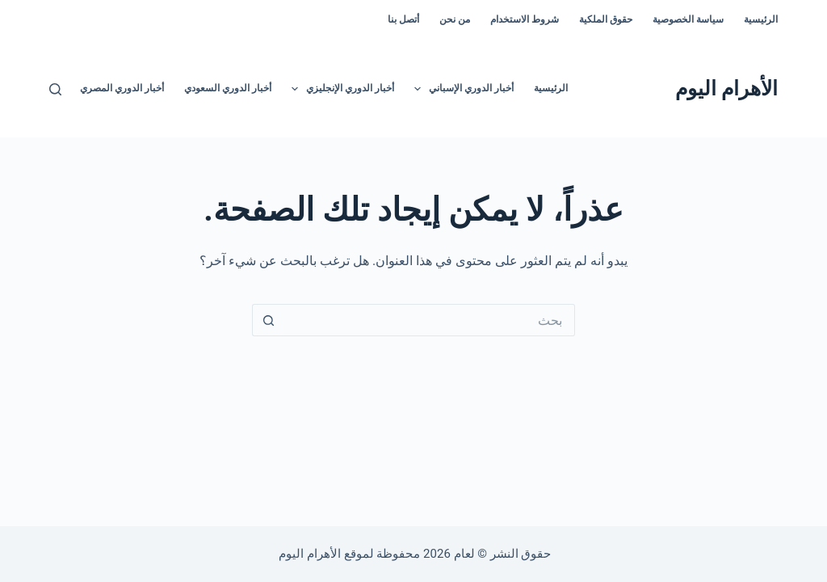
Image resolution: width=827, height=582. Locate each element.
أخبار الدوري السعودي (227, 88)
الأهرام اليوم (726, 88)
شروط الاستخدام (524, 19)
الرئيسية (761, 19)
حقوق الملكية (605, 19)
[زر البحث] (268, 320)
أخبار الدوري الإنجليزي (339, 89)
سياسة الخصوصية (688, 19)
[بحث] (55, 89)
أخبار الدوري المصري (122, 88)
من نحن (454, 19)
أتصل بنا (403, 19)
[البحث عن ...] (429, 320)
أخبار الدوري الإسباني (461, 89)
